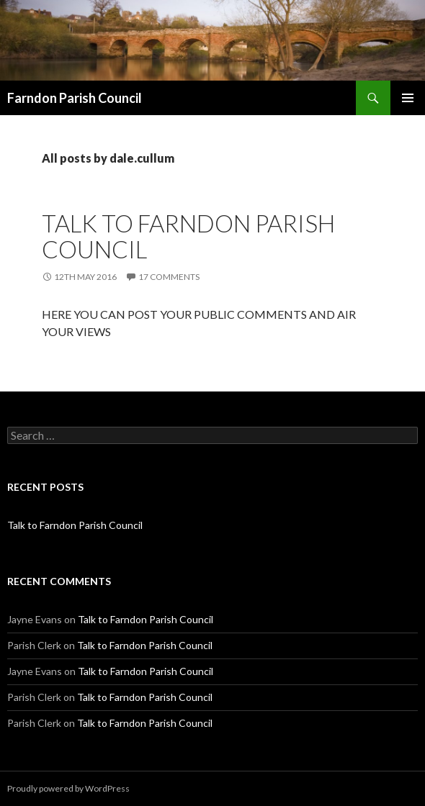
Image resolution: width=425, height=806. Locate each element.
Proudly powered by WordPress (68, 788)
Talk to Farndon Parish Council (188, 236)
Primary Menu (407, 98)
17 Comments (169, 276)
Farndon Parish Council (74, 98)
